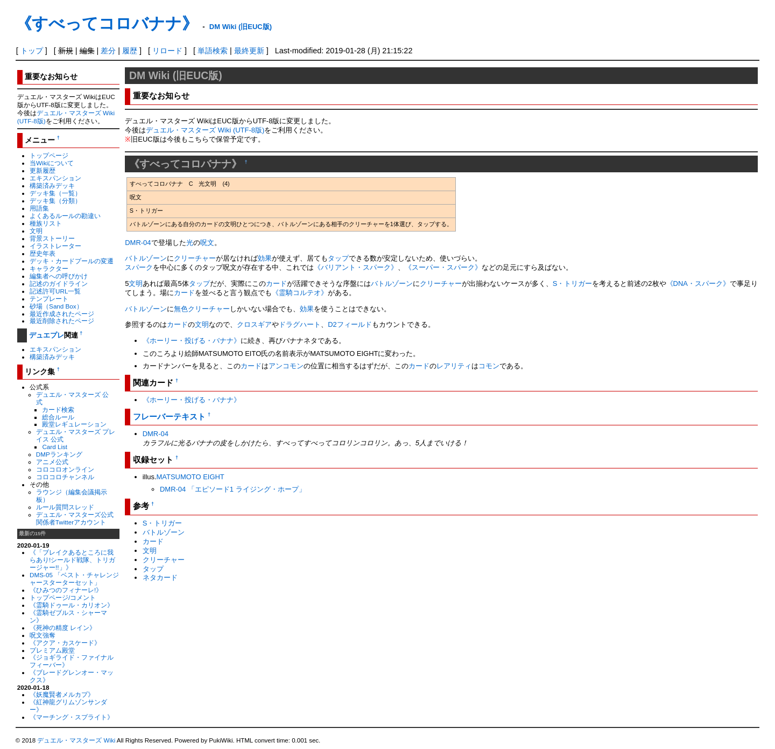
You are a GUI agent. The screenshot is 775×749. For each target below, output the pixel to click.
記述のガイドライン (59, 283)
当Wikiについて (52, 162)
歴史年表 (42, 253)
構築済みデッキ (52, 185)
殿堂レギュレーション (74, 424)
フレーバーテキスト (169, 416)
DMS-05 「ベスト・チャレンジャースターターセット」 (74, 578)
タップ (338, 258)
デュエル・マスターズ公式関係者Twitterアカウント (75, 518)
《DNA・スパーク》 (698, 283)
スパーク (139, 267)
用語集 (39, 208)
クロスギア (254, 324)
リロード (167, 50)
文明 (36, 230)
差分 (108, 50)
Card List (54, 446)
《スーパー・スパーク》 (443, 267)
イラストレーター (55, 245)
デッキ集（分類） (55, 200)
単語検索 (213, 50)
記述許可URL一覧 (55, 291)
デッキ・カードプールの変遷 (72, 260)
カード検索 (58, 409)
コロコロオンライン (65, 469)
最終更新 (249, 50)
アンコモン (286, 366)
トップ (31, 50)
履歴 (129, 50)
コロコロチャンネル (65, 476)
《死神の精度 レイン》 (63, 627)
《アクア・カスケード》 (65, 642)
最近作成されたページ (62, 313)
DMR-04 (138, 243)
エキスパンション (55, 177)
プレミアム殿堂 (52, 650)
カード (276, 283)
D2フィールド (350, 324)
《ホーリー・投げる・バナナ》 (192, 341)
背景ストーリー (52, 238)
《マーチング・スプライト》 (72, 716)
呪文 (207, 243)
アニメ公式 (52, 461)
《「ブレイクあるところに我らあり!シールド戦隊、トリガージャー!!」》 (72, 560)
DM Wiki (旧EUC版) (240, 27)
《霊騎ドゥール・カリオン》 (72, 604)
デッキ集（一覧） (55, 193)
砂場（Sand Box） (56, 306)
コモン (488, 366)
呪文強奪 (42, 635)
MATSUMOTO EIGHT (190, 477)
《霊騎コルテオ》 (300, 293)
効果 (265, 258)
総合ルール (58, 417)
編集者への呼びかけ (59, 275)
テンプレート (49, 298)
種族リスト (46, 223)
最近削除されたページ (62, 320)
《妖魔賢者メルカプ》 (62, 694)
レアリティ (453, 366)
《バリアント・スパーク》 (356, 267)
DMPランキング (59, 454)
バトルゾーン (146, 258)
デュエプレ (46, 335)
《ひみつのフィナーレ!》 (66, 589)
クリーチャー (195, 258)
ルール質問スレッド (65, 506)
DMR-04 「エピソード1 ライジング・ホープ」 (233, 489)
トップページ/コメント (63, 597)
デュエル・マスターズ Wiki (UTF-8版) (205, 130)
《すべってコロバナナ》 (107, 23)
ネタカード (160, 577)
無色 (181, 309)
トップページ (49, 155)
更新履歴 (42, 170)
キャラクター (49, 268)
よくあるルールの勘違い (65, 215)
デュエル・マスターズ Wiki (76, 740)
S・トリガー (573, 283)
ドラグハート (300, 324)
